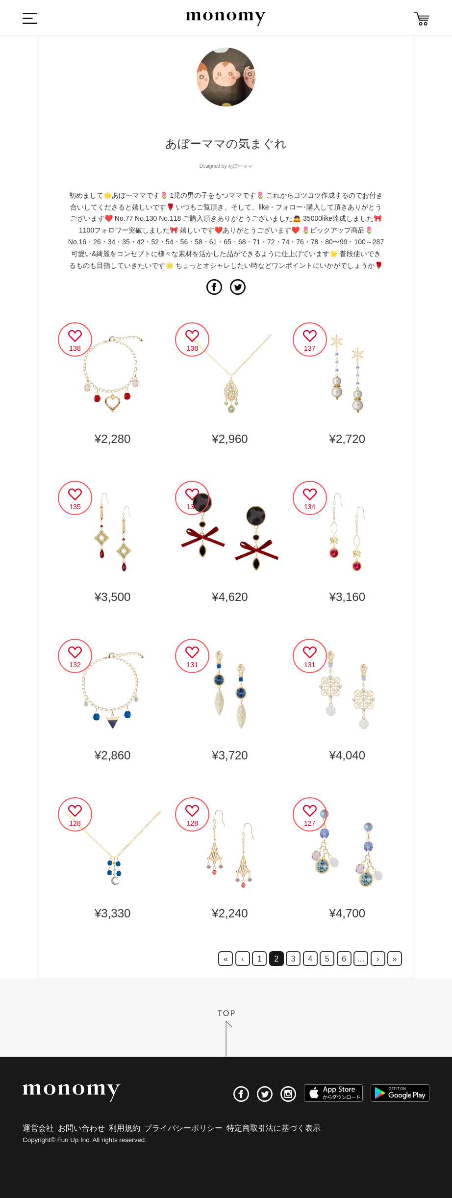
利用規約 (124, 1128)
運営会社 (38, 1128)
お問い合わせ (81, 1128)
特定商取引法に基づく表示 (273, 1128)
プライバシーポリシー (183, 1128)
